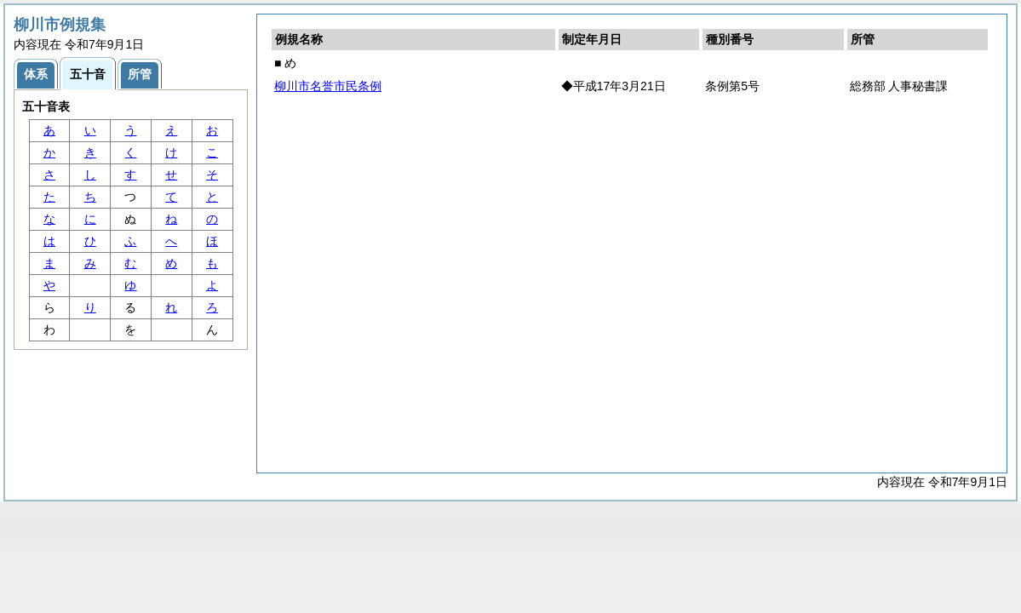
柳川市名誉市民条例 (327, 86)
